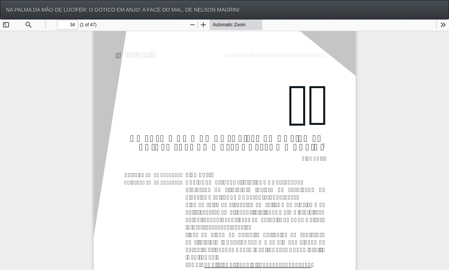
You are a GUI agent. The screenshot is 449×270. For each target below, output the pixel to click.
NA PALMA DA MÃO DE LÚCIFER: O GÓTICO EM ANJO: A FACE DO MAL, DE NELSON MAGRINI (122, 10)
